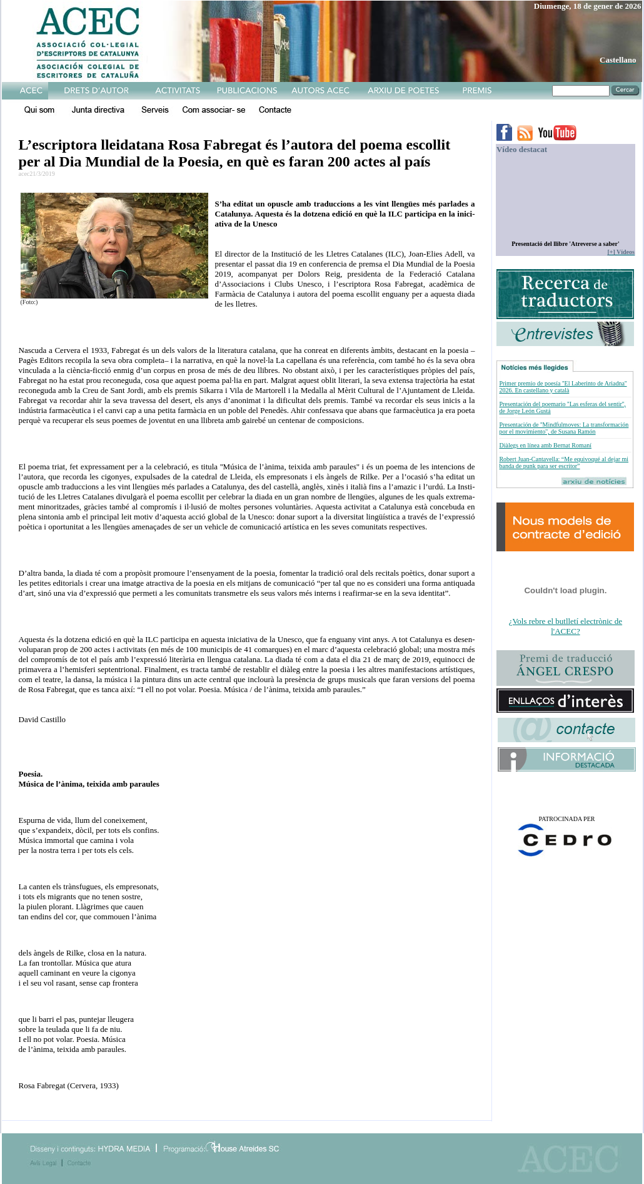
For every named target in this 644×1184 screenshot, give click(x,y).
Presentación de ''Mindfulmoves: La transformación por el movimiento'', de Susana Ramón (563, 428)
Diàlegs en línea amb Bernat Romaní (545, 445)
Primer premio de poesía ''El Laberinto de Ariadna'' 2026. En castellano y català (562, 387)
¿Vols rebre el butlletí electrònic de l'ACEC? (565, 626)
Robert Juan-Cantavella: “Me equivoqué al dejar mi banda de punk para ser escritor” (563, 462)
